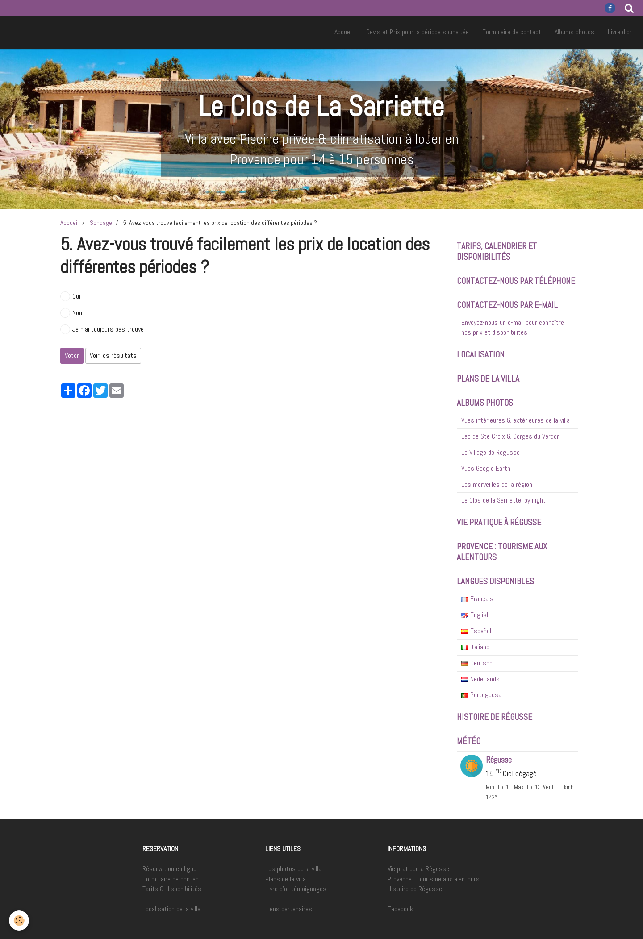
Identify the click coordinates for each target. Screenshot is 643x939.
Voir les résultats (113, 355)
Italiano (475, 647)
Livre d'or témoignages (295, 888)
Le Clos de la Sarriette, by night (503, 500)
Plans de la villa (285, 879)
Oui (70, 296)
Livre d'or (620, 32)
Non (71, 313)
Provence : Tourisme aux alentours (434, 879)
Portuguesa (481, 694)
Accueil (343, 32)
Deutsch (477, 663)
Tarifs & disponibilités (171, 888)
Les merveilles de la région (496, 484)
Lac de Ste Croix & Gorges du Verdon (510, 436)
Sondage (101, 223)
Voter (72, 355)
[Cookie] (19, 920)
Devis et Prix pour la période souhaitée (417, 32)
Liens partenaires (288, 909)
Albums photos (574, 32)
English (475, 614)
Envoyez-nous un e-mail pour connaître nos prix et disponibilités (512, 327)
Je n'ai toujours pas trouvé (102, 329)
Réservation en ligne (169, 868)
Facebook (400, 909)
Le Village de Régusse (490, 452)
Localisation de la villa (171, 909)
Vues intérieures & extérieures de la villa (515, 420)
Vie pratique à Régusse (418, 868)
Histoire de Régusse (415, 888)
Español (476, 631)
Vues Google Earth (485, 468)
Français (477, 598)
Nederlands (480, 679)
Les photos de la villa (293, 868)
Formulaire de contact (511, 32)
